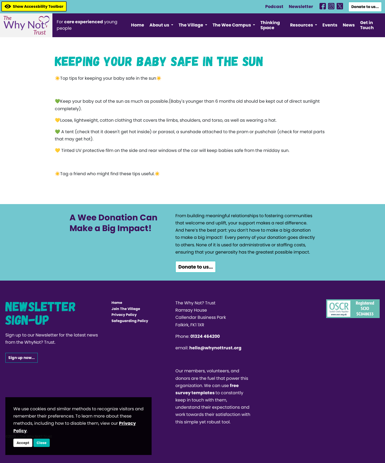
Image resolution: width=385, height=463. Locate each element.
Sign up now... (21, 357)
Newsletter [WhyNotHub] (301, 6)
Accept (23, 443)
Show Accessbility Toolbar (34, 6)
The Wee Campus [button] (232, 25)
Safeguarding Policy (129, 320)
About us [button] (159, 25)
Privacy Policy (124, 314)
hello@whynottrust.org (215, 348)
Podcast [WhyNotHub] (274, 6)
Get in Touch (367, 25)
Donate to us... (365, 6)
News (349, 25)
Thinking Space (270, 25)
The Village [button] (191, 25)
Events (329, 25)
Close (42, 443)
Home (137, 25)
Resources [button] (302, 25)
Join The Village (125, 308)
